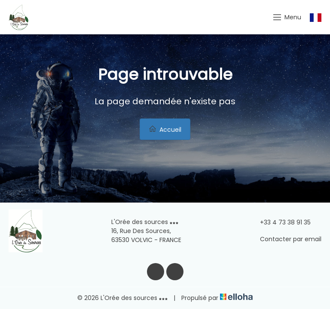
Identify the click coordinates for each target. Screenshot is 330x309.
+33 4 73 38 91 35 (280, 222)
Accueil (165, 129)
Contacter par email (285, 239)
